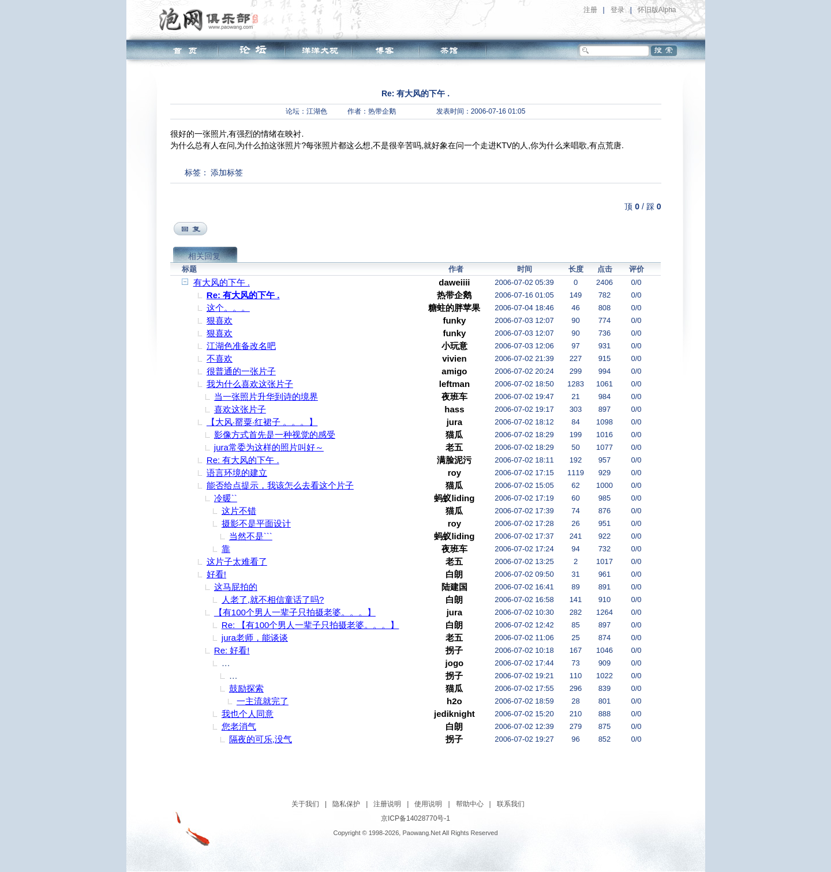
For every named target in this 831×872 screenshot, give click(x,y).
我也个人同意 (248, 714)
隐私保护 (346, 804)
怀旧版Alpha (657, 10)
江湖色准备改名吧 (241, 346)
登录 (617, 10)
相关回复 (204, 256)
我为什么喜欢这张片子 (250, 384)
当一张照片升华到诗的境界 (266, 396)
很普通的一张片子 (241, 371)
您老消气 (239, 726)
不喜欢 (220, 358)
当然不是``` (250, 536)
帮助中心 (470, 804)
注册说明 (387, 804)
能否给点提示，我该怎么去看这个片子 (280, 485)
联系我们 (511, 804)
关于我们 (305, 804)
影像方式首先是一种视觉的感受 (274, 434)
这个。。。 (228, 308)
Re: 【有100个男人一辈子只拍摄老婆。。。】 (310, 625)
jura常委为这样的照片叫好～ (269, 447)
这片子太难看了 (237, 561)
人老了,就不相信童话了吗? (273, 599)
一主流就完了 (263, 701)
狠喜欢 (220, 320)
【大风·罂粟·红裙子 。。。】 (262, 422)
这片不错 (239, 511)
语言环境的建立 (237, 473)
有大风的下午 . (221, 282)
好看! (216, 574)
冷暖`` (225, 498)
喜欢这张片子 (240, 409)
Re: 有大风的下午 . (243, 295)
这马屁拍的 (235, 587)
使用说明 (428, 804)
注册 (590, 10)
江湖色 (316, 111)
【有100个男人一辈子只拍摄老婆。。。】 (295, 612)
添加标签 (227, 172)
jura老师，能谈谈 (255, 637)
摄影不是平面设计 (256, 523)
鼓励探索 (246, 688)
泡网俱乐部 (211, 19)
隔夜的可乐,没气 (260, 739)
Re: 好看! (232, 650)
